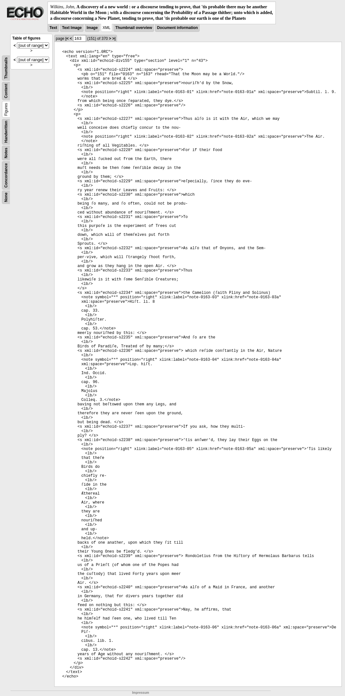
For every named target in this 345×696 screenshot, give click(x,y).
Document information (177, 27)
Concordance (6, 175)
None (6, 197)
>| (113, 38)
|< (67, 38)
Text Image (72, 27)
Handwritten (6, 131)
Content (6, 90)
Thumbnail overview (133, 27)
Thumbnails (6, 67)
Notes (6, 153)
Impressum (140, 692)
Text (53, 27)
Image (92, 27)
